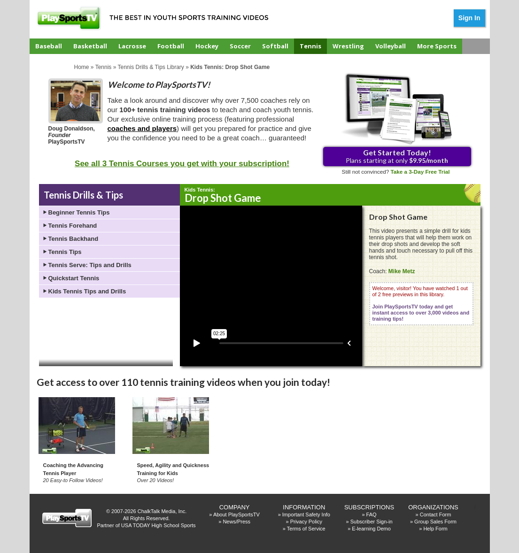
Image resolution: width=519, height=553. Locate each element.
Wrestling (348, 46)
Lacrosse (132, 46)
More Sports (437, 46)
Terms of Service (306, 528)
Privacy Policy (306, 521)
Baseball (48, 46)
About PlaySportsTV (236, 514)
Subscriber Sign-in (371, 521)
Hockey (206, 46)
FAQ (371, 514)
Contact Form (435, 514)
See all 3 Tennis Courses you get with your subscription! (182, 163)
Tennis (310, 46)
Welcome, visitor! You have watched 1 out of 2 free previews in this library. (421, 303)
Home (81, 67)
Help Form (435, 528)
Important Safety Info (306, 514)
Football (170, 46)
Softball (275, 46)
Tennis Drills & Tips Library (150, 67)
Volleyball (390, 46)
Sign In (469, 18)
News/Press (236, 521)
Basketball (90, 46)
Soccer (240, 46)
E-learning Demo (371, 528)
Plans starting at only (397, 156)
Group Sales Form (435, 521)
